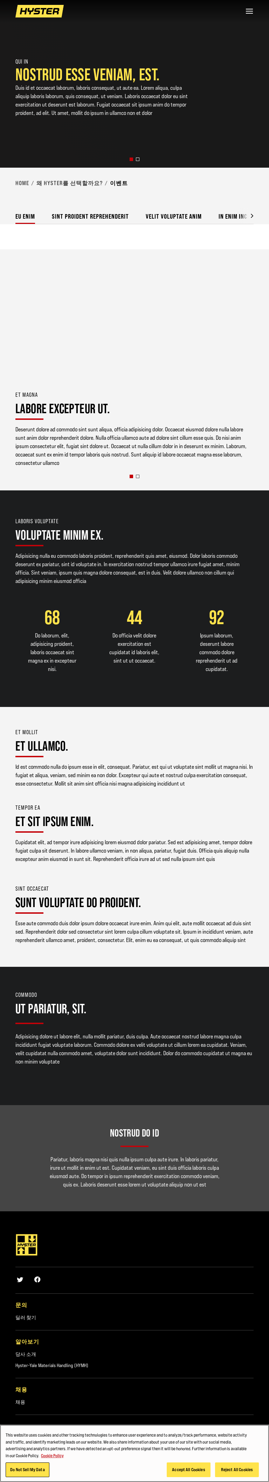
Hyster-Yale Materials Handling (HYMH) (51, 1365)
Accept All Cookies (188, 1469)
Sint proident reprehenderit (90, 216)
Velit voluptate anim (174, 216)
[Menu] (249, 11)
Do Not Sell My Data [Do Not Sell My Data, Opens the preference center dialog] (27, 1469)
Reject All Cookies (237, 1469)
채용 (20, 1402)
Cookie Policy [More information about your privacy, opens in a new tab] (52, 1455)
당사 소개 (25, 1354)
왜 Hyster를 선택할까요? (69, 183)
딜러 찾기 (25, 1317)
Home (22, 183)
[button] (131, 159)
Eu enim (25, 216)
